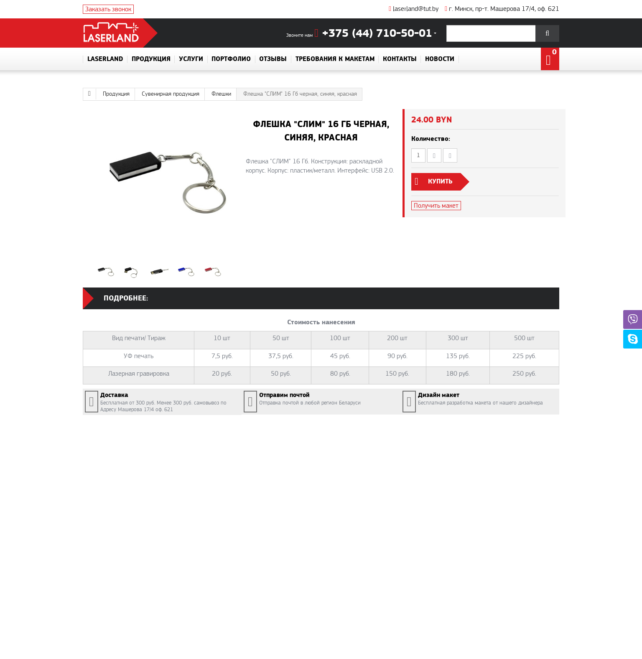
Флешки (221, 94)
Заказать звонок (108, 9)
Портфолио (231, 59)
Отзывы (273, 59)
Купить (440, 181)
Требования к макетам (335, 59)
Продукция (151, 59)
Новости (439, 59)
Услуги (191, 59)
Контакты (400, 59)
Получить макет (436, 205)
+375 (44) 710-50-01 (373, 33)
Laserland (105, 59)
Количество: (430, 139)
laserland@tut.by (413, 9)
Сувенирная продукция (170, 94)
